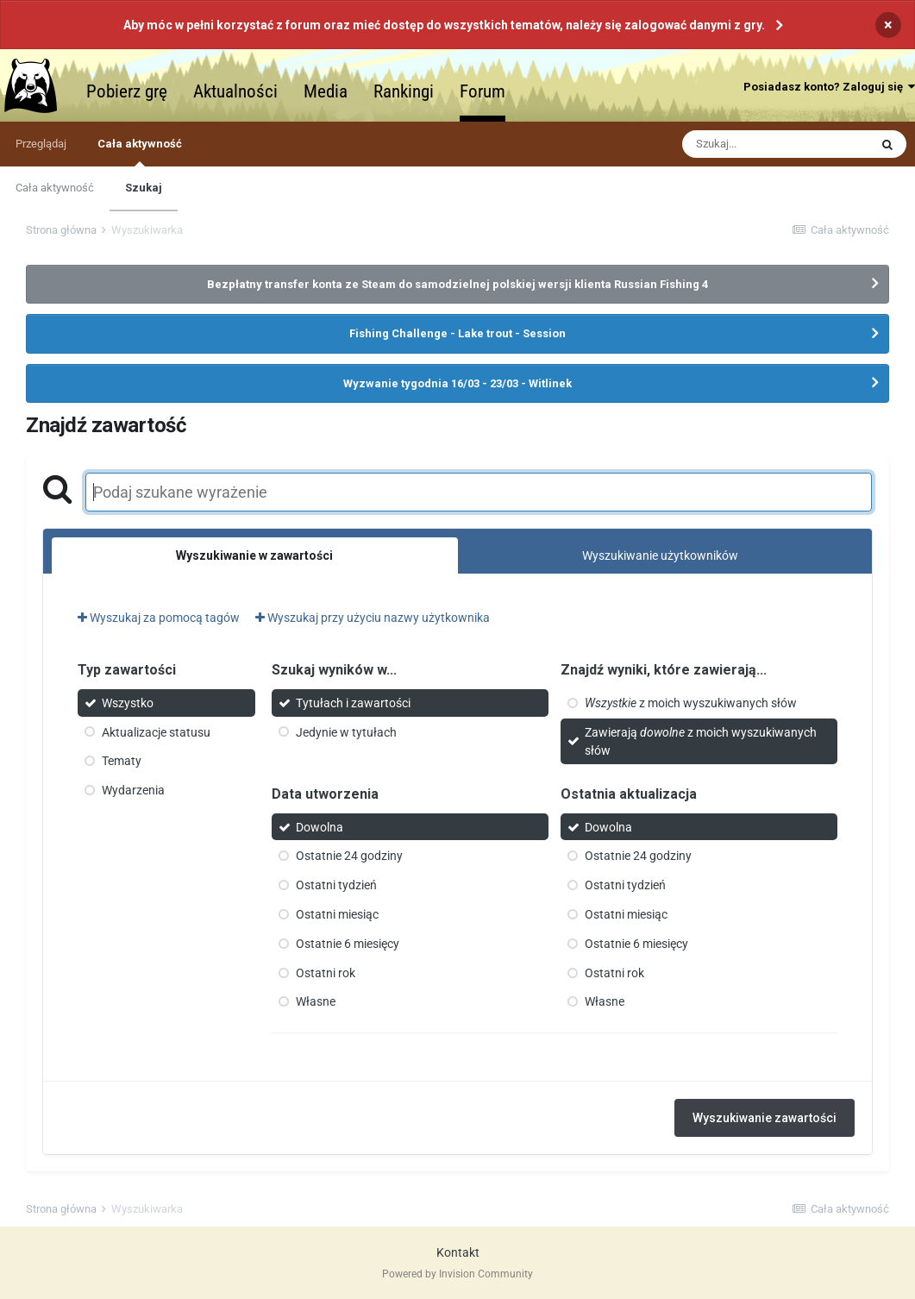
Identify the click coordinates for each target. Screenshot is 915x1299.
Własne (315, 1001)
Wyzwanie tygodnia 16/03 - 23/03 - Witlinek (457, 383)
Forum (482, 91)
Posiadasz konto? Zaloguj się (829, 86)
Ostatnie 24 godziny (349, 856)
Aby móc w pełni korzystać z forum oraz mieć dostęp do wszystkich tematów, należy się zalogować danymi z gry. (444, 25)
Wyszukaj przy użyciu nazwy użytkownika (372, 617)
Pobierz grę (126, 91)
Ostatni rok (325, 972)
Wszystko (128, 703)
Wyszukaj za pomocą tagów (159, 617)
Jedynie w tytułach (346, 731)
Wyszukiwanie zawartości (765, 1118)
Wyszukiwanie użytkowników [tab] (660, 555)
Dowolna (319, 826)
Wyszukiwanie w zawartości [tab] (254, 555)
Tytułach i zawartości (353, 703)
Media (326, 91)
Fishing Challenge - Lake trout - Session (457, 333)
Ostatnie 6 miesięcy (347, 944)
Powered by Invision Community (457, 1274)
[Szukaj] (775, 144)
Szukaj (143, 187)
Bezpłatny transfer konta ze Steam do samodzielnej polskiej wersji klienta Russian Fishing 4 (457, 284)
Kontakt (457, 1252)
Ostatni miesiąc (337, 914)
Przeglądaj (41, 143)
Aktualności (235, 91)
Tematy (121, 761)
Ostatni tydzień (336, 885)
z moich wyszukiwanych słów (691, 703)
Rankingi (403, 91)
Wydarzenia (133, 790)
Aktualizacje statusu (156, 731)
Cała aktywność (139, 151)
